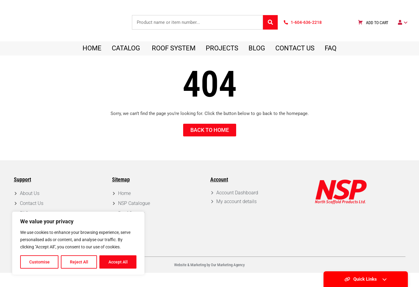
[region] (78, 243)
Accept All (118, 262)
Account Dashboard (237, 207)
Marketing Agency (231, 279)
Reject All (79, 262)
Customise (39, 262)
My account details (236, 215)
